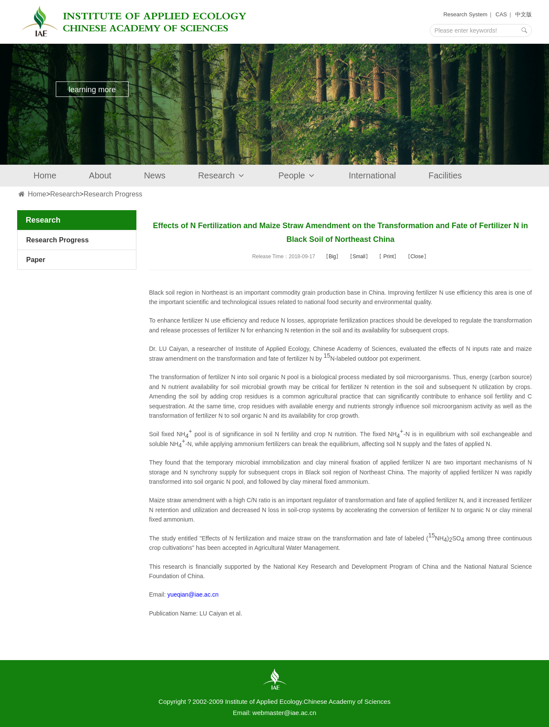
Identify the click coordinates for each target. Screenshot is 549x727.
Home (44, 175)
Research (222, 175)
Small (359, 256)
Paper (35, 259)
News (155, 175)
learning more (92, 89)
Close (417, 256)
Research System (465, 14)
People (297, 175)
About (100, 175)
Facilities (445, 175)
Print (388, 256)
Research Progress (113, 194)
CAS (501, 14)
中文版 (523, 14)
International (372, 175)
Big (332, 256)
